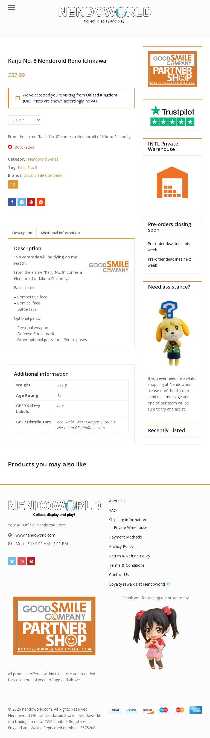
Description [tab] (22, 232)
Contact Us (119, 574)
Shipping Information (127, 519)
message (174, 396)
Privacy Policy (121, 546)
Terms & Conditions (127, 565)
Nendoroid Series (43, 159)
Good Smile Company (43, 175)
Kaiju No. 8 (27, 167)
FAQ (113, 510)
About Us (117, 500)
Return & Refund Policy (129, 556)
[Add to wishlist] (13, 184)
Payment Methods (125, 537)
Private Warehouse (130, 527)
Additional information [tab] (60, 232)
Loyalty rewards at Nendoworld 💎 (140, 584)
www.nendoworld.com (35, 535)
